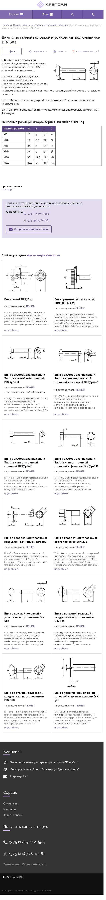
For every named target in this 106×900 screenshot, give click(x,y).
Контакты (9, 809)
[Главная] (52, 7)
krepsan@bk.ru (19, 776)
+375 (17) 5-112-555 (36, 213)
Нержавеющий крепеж (26, 25)
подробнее (11, 330)
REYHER (7, 190)
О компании (10, 803)
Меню (47, 14)
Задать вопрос (13, 815)
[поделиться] (38, 51)
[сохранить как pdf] (85, 51)
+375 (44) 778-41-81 (36, 220)
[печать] (60, 51)
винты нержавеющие (54, 25)
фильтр (14, 51)
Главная (6, 25)
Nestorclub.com (44, 890)
